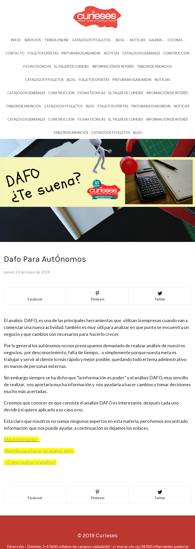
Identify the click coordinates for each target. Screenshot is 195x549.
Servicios (32, 40)
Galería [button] (156, 40)
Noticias (137, 40)
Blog (71, 80)
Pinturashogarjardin (80, 53)
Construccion (176, 53)
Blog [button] (121, 40)
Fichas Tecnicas (37, 66)
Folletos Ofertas (43, 53)
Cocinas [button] (176, 40)
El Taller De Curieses (71, 66)
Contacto (15, 53)
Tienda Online (56, 40)
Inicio (16, 40)
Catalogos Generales (141, 53)
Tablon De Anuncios (154, 66)
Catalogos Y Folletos (44, 80)
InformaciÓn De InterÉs (113, 66)
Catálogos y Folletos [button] (92, 40)
